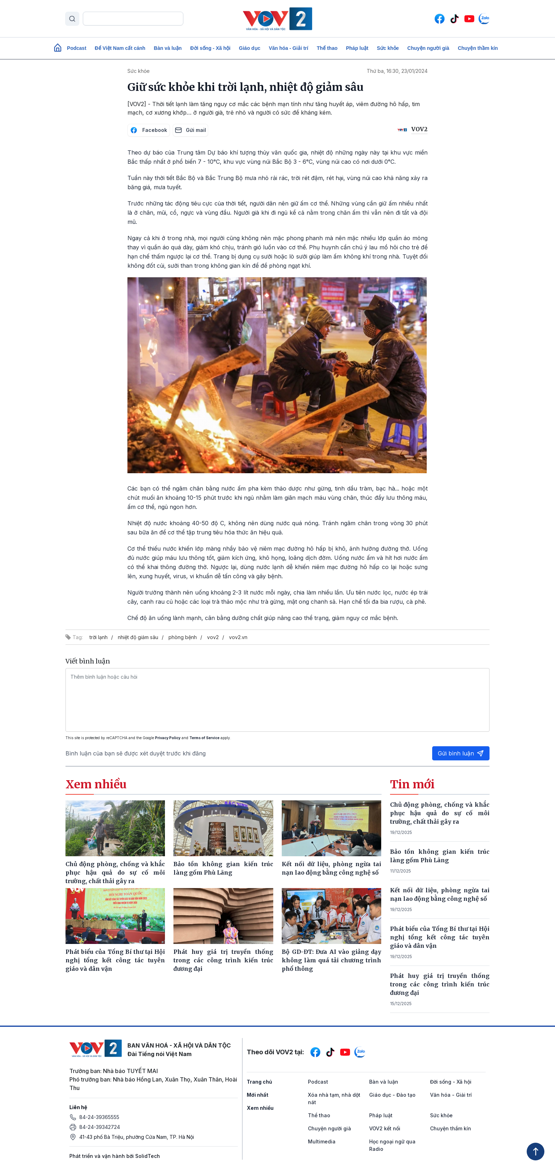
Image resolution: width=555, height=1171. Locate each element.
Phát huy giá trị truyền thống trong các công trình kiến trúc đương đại (440, 984)
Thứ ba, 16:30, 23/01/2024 (397, 71)
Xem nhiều (260, 1108)
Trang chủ (259, 1082)
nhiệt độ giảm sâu (138, 637)
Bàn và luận (168, 48)
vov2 (213, 637)
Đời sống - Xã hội (210, 48)
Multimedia (322, 1141)
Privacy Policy (168, 738)
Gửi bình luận (461, 753)
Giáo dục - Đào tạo (392, 1095)
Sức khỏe (388, 48)
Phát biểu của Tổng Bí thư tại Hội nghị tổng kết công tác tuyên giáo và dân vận (440, 937)
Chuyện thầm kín (478, 48)
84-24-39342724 (99, 1127)
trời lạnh (99, 637)
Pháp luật (357, 48)
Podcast (76, 48)
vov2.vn (238, 637)
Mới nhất (257, 1095)
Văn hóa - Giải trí (288, 48)
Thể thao (327, 48)
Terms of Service (204, 738)
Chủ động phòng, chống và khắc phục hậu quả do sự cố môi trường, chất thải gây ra (440, 813)
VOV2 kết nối (384, 1128)
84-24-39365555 (99, 1117)
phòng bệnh (182, 637)
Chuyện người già (428, 48)
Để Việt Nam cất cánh (120, 48)
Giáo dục (249, 48)
